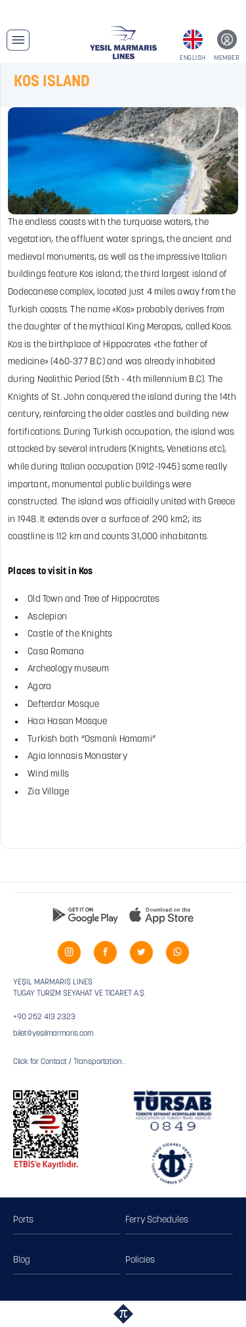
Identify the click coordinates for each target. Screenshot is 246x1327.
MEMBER (226, 58)
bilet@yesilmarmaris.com (53, 1034)
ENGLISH (193, 58)
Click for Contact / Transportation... (69, 1062)
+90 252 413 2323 (44, 1017)
